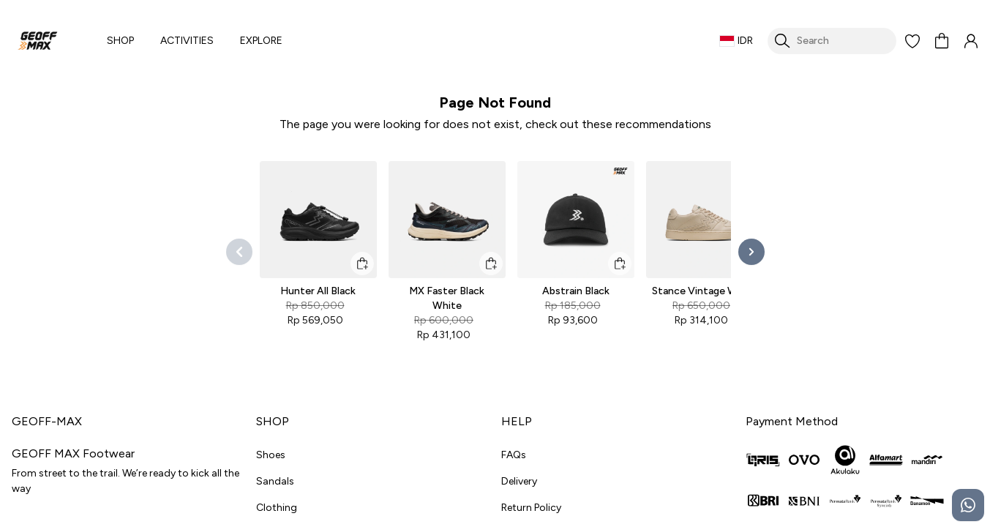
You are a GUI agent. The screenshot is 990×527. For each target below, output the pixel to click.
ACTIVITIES (187, 40)
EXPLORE (261, 40)
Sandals (275, 481)
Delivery (519, 481)
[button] (912, 41)
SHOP (120, 40)
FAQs (513, 455)
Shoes (270, 455)
